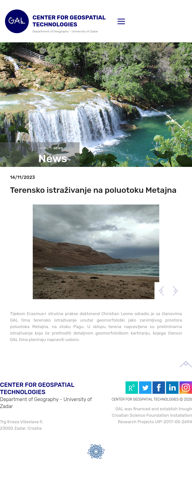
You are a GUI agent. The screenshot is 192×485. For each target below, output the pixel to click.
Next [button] (175, 290)
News (58, 148)
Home (44, 148)
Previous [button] (161, 290)
